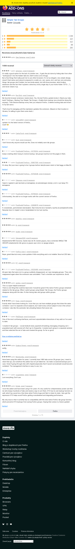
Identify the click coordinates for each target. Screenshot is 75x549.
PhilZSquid (19, 317)
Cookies (15, 531)
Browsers (7, 502)
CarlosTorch (20, 133)
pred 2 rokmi (30, 57)
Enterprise (7, 491)
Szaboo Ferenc (21, 345)
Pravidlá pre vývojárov (12, 457)
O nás (5, 441)
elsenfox (19, 219)
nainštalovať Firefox (55, 3)
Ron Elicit (19, 95)
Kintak (18, 386)
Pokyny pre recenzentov (13, 472)
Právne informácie (27, 531)
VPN (5, 506)
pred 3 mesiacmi (28, 71)
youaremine (20, 375)
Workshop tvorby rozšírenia (14, 449)
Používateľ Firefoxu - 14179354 (27, 151)
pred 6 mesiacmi (32, 238)
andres (18, 283)
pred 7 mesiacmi (30, 375)
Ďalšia (55, 411)
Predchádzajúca (20, 411)
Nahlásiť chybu (9, 468)
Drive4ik (16, 23)
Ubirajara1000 (20, 238)
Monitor (6, 513)
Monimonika (20, 357)
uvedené (12, 535)
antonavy (19, 71)
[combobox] (65, 12)
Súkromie (6, 531)
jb (16, 225)
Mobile (6, 487)
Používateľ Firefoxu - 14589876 (27, 205)
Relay (5, 509)
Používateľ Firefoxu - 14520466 (27, 269)
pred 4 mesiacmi (30, 133)
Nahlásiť (5, 91)
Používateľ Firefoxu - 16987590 (27, 162)
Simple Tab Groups (15, 20)
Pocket (6, 517)
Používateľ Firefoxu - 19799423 (27, 194)
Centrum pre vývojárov (12, 453)
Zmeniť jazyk (7, 541)
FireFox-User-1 (21, 252)
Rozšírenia (6, 13)
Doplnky (6, 437)
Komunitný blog (9, 461)
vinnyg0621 (20, 120)
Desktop (6, 483)
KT (17, 263)
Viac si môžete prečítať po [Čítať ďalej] (12, 336)
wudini (18, 232)
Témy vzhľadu (17, 13)
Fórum (5, 464)
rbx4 (17, 140)
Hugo (18, 301)
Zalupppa (19, 180)
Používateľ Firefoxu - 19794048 (27, 174)
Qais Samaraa (20, 57)
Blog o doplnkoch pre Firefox (15, 445)
